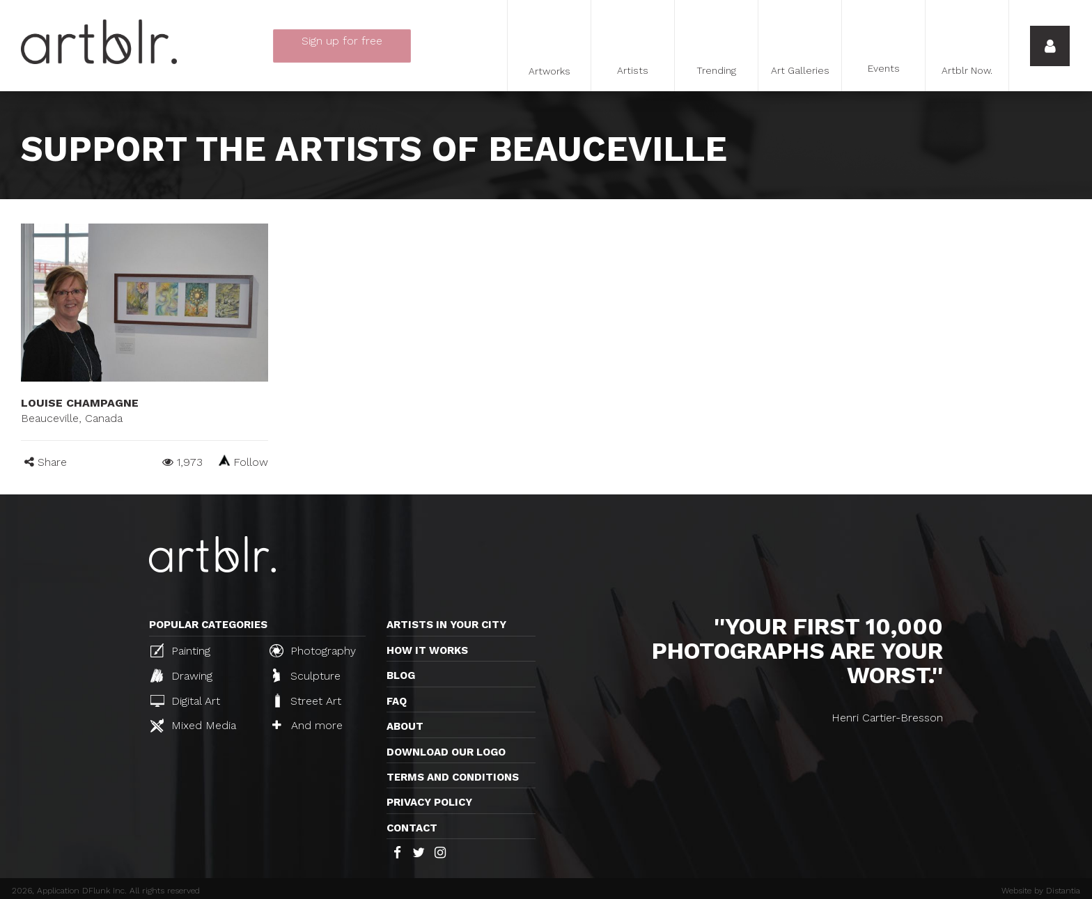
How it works (427, 650)
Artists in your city (446, 624)
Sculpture (307, 675)
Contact (412, 828)
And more (307, 725)
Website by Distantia (1040, 891)
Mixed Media (193, 726)
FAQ (397, 701)
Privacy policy (429, 802)
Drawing (181, 675)
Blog (401, 675)
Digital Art (185, 701)
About (405, 726)
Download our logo (446, 752)
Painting (180, 650)
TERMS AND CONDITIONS (453, 777)
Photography (313, 650)
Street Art (306, 701)
